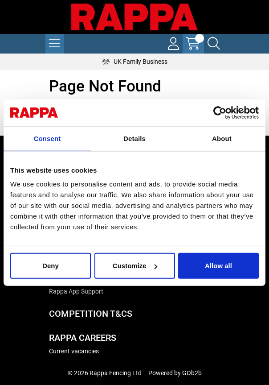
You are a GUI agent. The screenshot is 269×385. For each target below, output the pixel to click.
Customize (135, 265)
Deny (50, 265)
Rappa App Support (76, 291)
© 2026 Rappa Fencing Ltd (105, 373)
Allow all (218, 265)
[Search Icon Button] (214, 44)
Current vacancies (74, 351)
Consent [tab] (47, 138)
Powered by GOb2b (175, 373)
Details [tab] (134, 138)
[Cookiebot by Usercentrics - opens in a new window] (220, 112)
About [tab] (222, 138)
